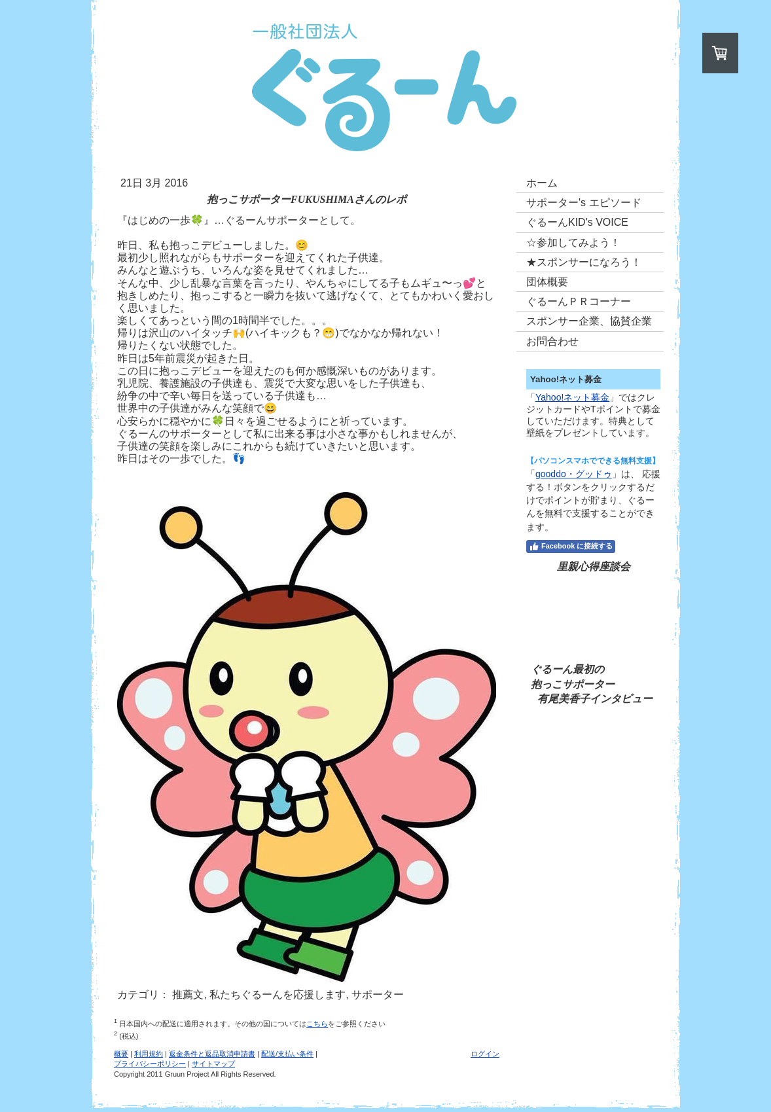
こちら (317, 1024)
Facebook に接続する (571, 546)
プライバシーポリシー (150, 1063)
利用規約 (148, 1054)
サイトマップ (213, 1063)
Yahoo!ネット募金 (572, 397)
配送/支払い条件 (287, 1054)
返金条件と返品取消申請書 (212, 1054)
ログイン (485, 1054)
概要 (121, 1054)
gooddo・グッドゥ (573, 474)
